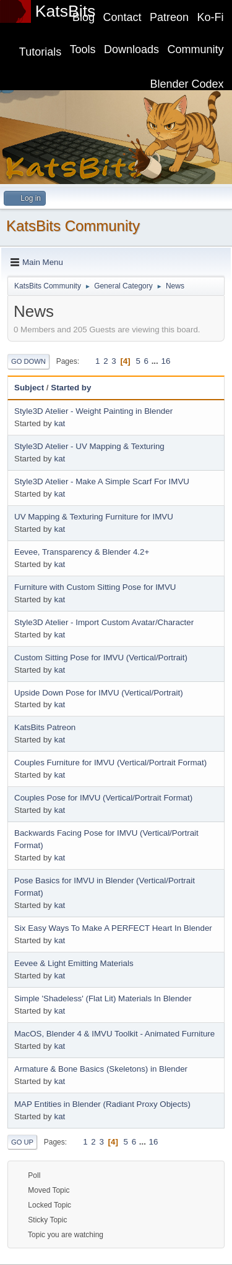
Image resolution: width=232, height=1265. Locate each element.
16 (165, 361)
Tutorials (40, 52)
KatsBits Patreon (44, 727)
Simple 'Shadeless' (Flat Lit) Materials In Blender (103, 998)
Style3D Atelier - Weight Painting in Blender (93, 411)
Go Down (28, 361)
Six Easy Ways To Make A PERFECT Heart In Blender (113, 928)
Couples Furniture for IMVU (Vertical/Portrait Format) (110, 762)
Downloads (131, 49)
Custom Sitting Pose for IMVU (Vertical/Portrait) (100, 657)
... (156, 361)
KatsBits (65, 11)
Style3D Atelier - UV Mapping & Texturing (89, 446)
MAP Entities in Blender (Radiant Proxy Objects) (102, 1104)
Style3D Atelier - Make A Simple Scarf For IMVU (101, 481)
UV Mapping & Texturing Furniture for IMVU (93, 516)
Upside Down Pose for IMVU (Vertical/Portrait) (98, 692)
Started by (71, 387)
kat (59, 423)
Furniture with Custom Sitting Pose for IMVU (95, 587)
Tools (83, 49)
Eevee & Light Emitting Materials (74, 963)
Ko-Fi (210, 17)
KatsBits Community (73, 225)
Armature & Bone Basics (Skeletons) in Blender (100, 1069)
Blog (83, 17)
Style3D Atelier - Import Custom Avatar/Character (104, 622)
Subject (29, 387)
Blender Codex (187, 84)
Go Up (22, 1142)
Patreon (169, 17)
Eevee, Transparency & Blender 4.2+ (81, 552)
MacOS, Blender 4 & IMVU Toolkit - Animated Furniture (114, 1033)
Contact (122, 17)
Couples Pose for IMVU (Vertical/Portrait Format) (103, 797)
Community (196, 49)
